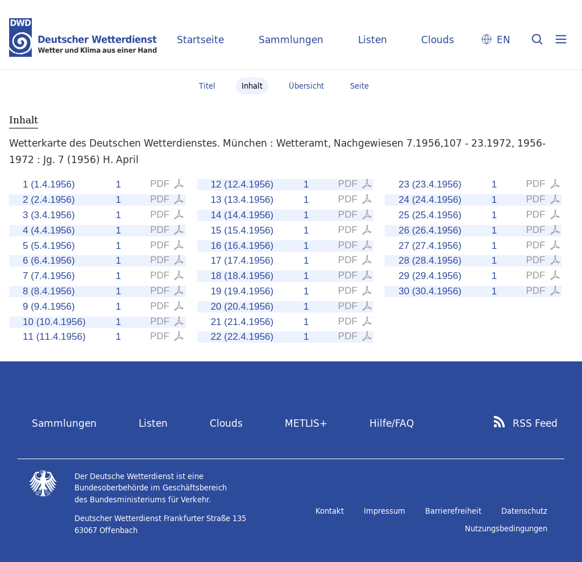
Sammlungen (291, 39)
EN (503, 39)
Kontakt (329, 511)
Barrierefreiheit (453, 511)
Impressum (384, 511)
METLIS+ (306, 423)
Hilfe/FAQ (391, 423)
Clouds (437, 39)
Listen (372, 39)
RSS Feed (535, 423)
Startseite (200, 39)
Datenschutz (524, 511)
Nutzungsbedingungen (506, 528)
